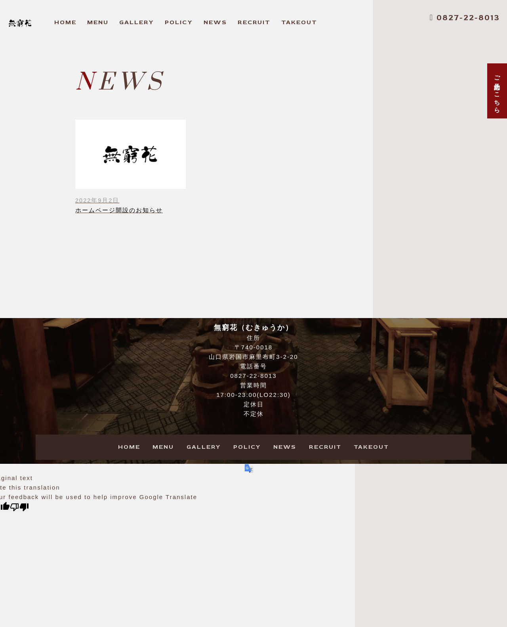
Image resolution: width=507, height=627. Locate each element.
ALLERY (136, 22)
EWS (215, 22)
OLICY (179, 22)
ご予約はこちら (497, 91)
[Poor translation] (19, 507)
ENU (98, 22)
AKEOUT (299, 22)
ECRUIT (254, 22)
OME (65, 22)
